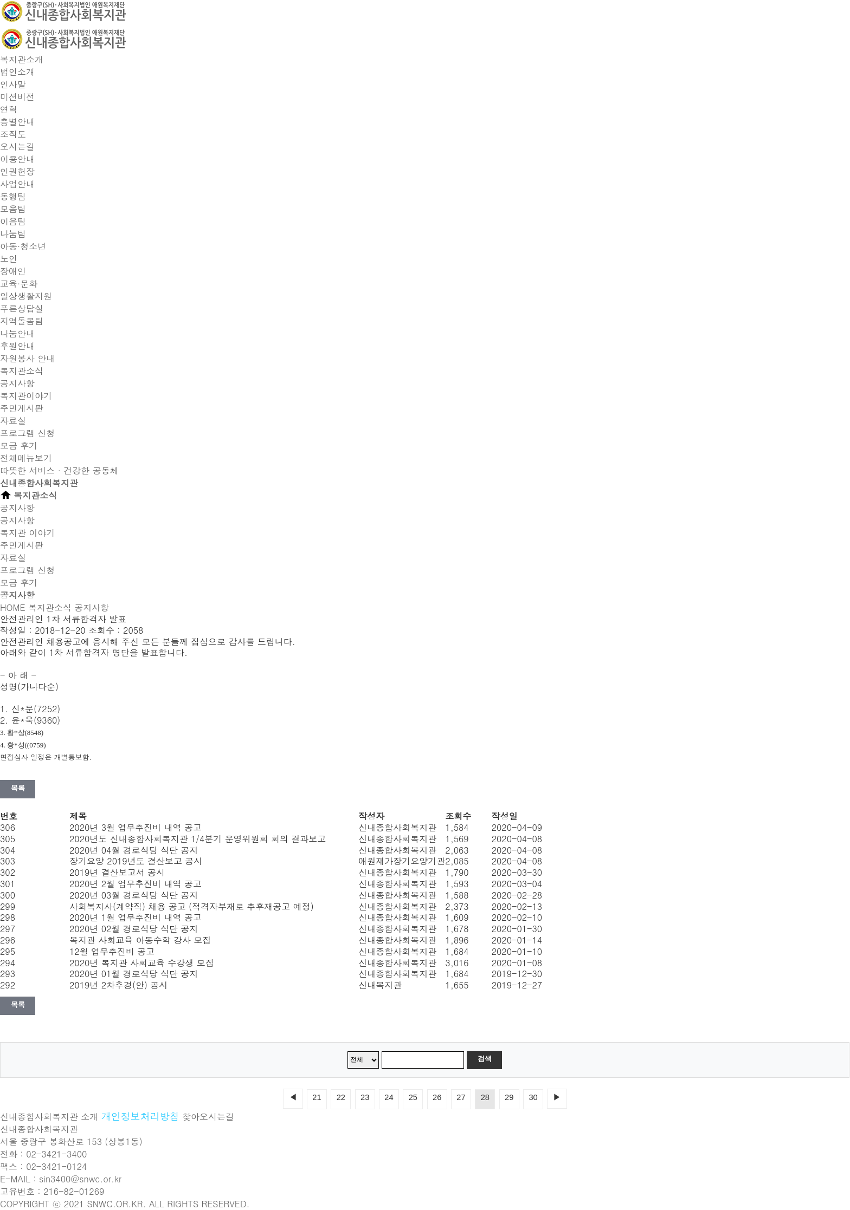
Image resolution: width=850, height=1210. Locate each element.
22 (341, 1097)
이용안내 (17, 159)
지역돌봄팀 (21, 321)
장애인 (13, 271)
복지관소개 (21, 59)
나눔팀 (13, 233)
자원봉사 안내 (27, 358)
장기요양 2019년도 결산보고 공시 (135, 861)
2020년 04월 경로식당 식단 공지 (133, 850)
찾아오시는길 (208, 1116)
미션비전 (17, 96)
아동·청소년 (23, 246)
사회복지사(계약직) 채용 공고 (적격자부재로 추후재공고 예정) (191, 906)
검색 (484, 1059)
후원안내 (17, 346)
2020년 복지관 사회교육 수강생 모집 (141, 963)
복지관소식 (21, 371)
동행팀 (13, 196)
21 (316, 1097)
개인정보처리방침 (140, 1116)
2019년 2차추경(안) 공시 (118, 985)
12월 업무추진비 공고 (111, 951)
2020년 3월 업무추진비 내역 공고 (135, 827)
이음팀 (13, 221)
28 (485, 1097)
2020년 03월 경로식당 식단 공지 (133, 895)
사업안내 (17, 184)
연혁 (8, 109)
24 (388, 1097)
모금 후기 (18, 445)
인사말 (13, 84)
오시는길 (17, 146)
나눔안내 (17, 333)
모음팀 (13, 209)
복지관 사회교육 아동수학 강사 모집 (140, 940)
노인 (8, 258)
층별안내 (17, 121)
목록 (17, 788)
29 (509, 1097)
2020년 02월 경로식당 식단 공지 (133, 928)
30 (533, 1097)
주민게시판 (21, 408)
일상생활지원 (26, 296)
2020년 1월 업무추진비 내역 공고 (135, 917)
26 (437, 1097)
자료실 (13, 420)
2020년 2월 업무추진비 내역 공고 (135, 883)
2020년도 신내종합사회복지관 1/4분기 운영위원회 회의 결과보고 (197, 838)
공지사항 (17, 383)
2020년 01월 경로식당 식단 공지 (133, 973)
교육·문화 (18, 283)
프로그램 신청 (27, 433)
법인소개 (17, 72)
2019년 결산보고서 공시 (117, 872)
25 (413, 1097)
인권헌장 (17, 171)
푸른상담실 (21, 308)
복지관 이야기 (27, 532)
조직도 (13, 134)
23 (364, 1097)
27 (460, 1097)
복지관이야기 (26, 395)
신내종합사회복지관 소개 (49, 1116)
